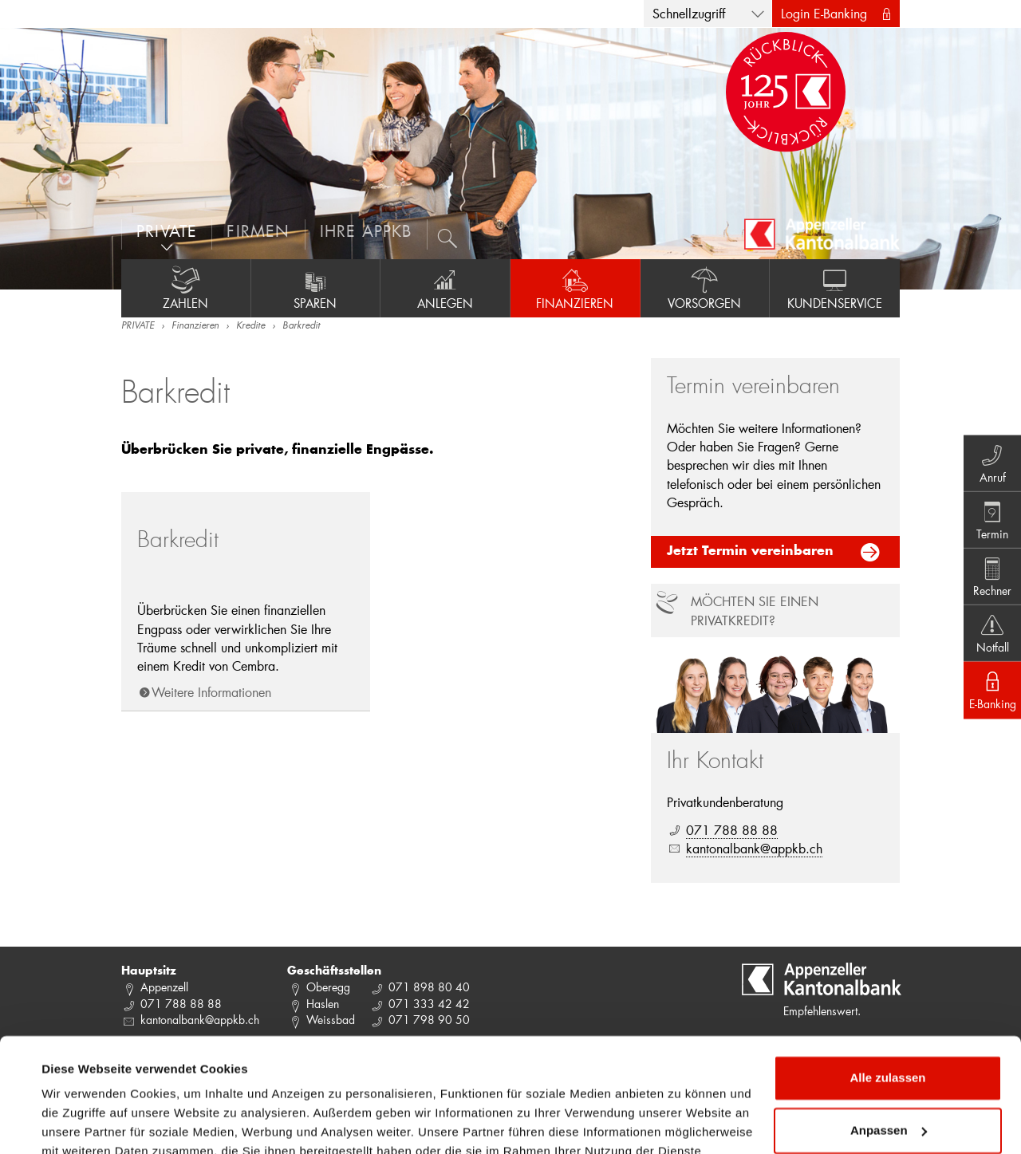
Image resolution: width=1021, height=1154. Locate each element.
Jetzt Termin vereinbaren (750, 551)
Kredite (250, 326)
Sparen (315, 288)
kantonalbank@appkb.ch (754, 848)
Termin (989, 517)
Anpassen (888, 1038)
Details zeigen (81, 1122)
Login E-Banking (824, 13)
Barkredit (301, 326)
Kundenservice (835, 288)
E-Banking (989, 695)
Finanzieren (575, 288)
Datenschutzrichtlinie (214, 1078)
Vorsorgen (705, 288)
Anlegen (445, 288)
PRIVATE (137, 326)
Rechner (989, 576)
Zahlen (185, 288)
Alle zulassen (887, 986)
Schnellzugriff (688, 13)
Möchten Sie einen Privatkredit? (754, 610)
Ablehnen (888, 1090)
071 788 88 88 (732, 829)
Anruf (989, 458)
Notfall (989, 635)
